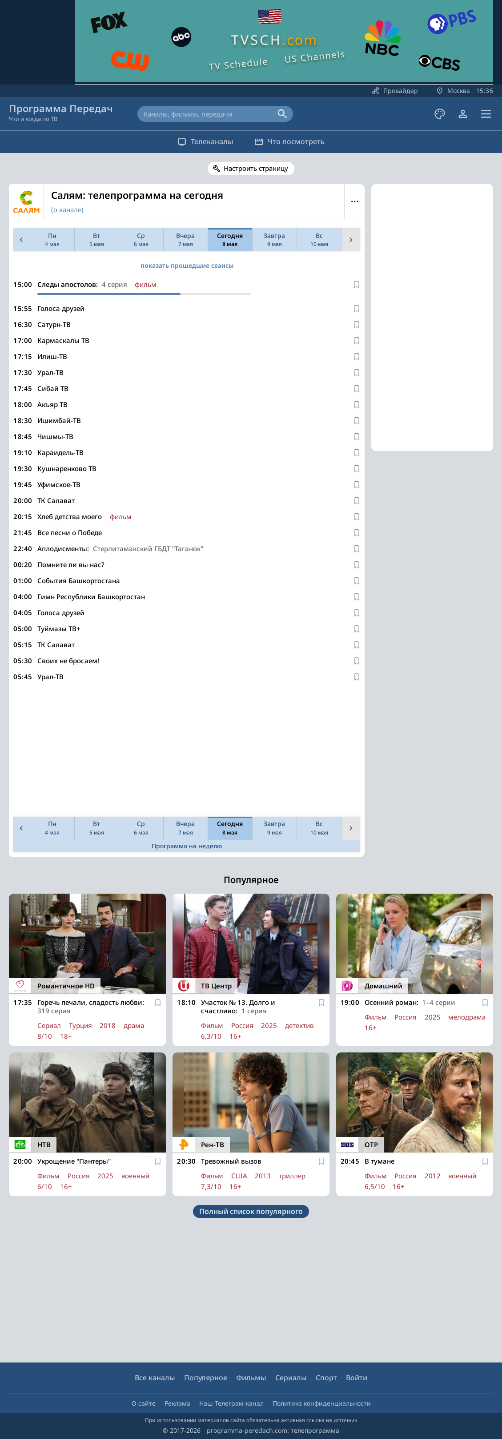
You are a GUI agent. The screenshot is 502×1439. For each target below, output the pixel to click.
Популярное (205, 1378)
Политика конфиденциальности (322, 1403)
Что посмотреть (292, 141)
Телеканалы (203, 141)
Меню (355, 201)
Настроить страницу (256, 168)
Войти (356, 1378)
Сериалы (291, 1378)
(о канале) (67, 209)
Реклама (177, 1403)
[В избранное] (357, 284)
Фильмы (251, 1378)
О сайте (144, 1403)
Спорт (326, 1378)
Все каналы (155, 1378)
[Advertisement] (185, 751)
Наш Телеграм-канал (231, 1403)
